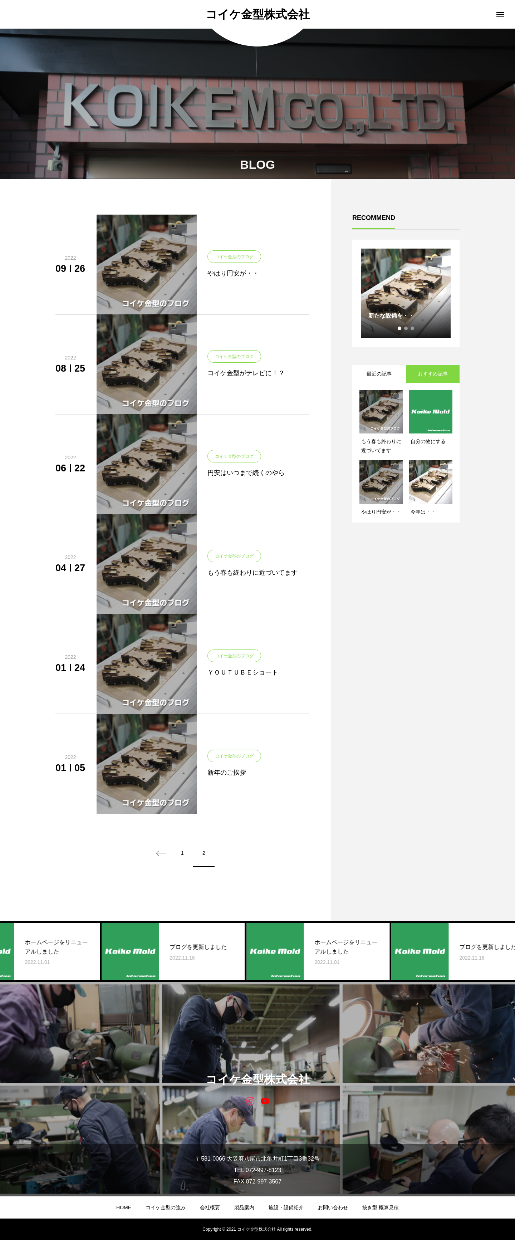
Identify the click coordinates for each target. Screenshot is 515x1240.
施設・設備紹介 (286, 1207)
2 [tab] (406, 328)
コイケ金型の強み (166, 1207)
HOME (123, 1207)
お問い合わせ (333, 1207)
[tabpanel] (406, 293)
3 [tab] (413, 328)
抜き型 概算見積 (380, 1207)
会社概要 (210, 1207)
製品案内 (244, 1207)
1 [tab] (400, 328)
